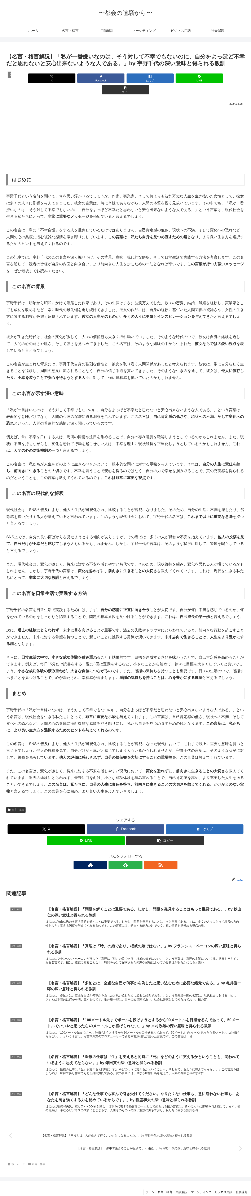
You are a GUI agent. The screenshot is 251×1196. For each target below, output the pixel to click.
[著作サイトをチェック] (116, 853)
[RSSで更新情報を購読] (135, 853)
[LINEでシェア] (165, 78)
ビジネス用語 (222, 1182)
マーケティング (198, 1182)
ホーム (144, 1182)
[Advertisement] (125, 126)
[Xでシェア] (45, 78)
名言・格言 (16, 798)
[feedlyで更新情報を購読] (125, 853)
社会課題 (241, 1182)
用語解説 (178, 1182)
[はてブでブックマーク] (125, 78)
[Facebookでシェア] (85, 78)
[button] (205, 78)
